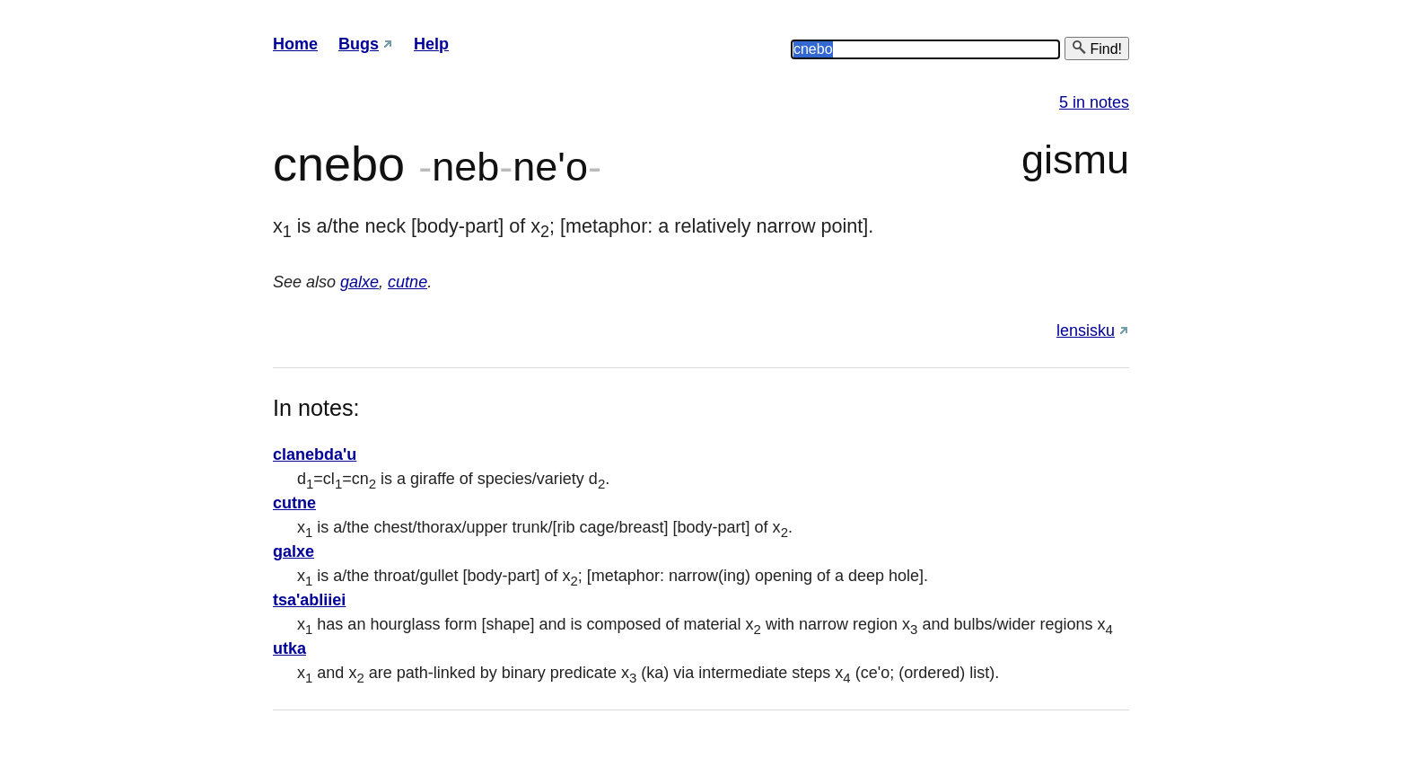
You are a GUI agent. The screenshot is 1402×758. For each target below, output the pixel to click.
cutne (407, 282)
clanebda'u (314, 454)
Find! (1097, 48)
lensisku (1085, 330)
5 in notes (1094, 102)
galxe (359, 282)
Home (295, 44)
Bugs (358, 44)
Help (431, 44)
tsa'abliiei (309, 600)
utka (289, 648)
